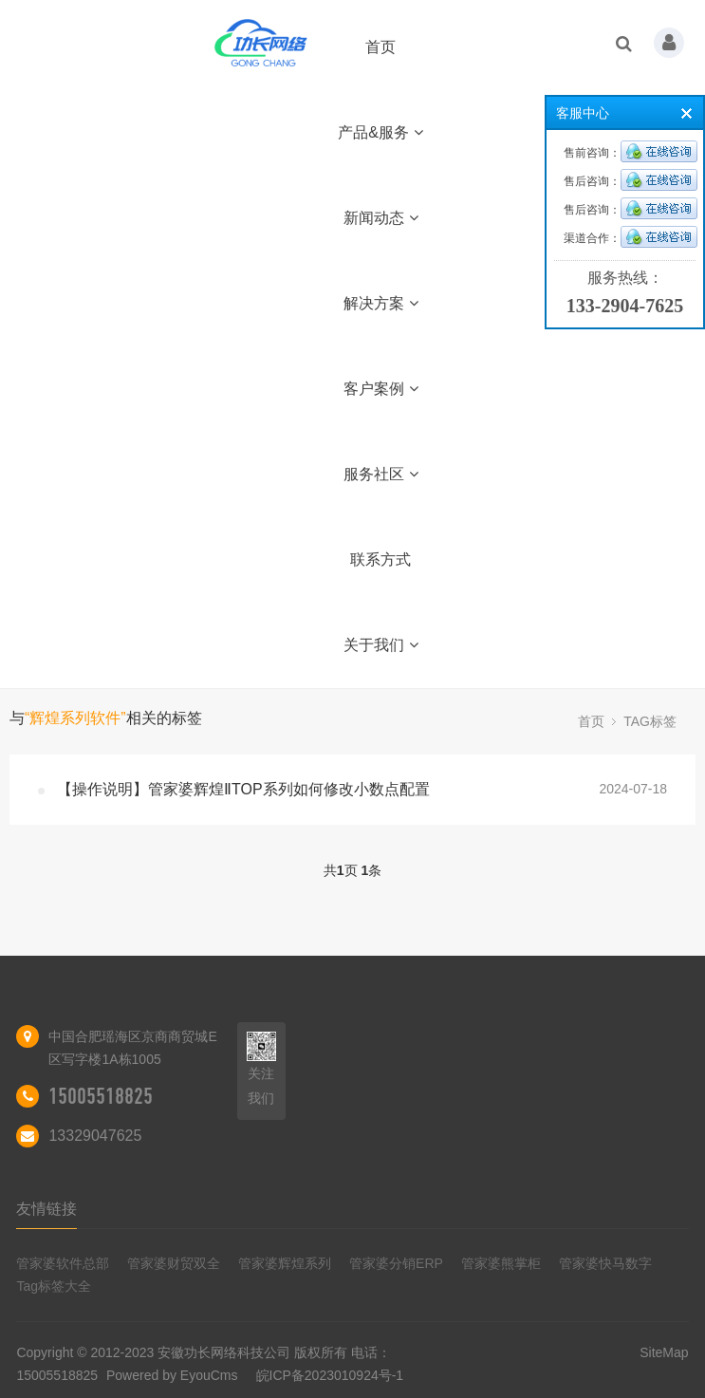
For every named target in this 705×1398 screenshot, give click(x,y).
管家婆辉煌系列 (284, 1263)
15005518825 (100, 1096)
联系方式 (380, 559)
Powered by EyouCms (169, 1375)
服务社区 (380, 474)
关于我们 (380, 645)
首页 (380, 47)
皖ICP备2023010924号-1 (330, 1375)
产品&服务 (380, 132)
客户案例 (380, 389)
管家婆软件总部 (62, 1263)
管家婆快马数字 (605, 1263)
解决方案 (380, 303)
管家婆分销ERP (396, 1263)
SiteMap (664, 1352)
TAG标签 (650, 721)
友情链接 (46, 1209)
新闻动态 (380, 218)
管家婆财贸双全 (173, 1263)
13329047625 (94, 1136)
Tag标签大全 (53, 1286)
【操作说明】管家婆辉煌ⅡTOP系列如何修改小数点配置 (243, 789)
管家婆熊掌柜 (501, 1263)
